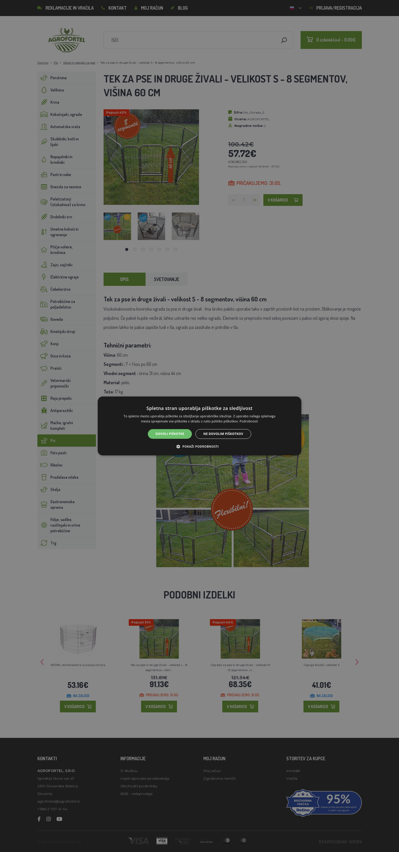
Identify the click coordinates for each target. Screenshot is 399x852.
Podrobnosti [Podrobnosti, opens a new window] (249, 421)
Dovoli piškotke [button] (169, 434)
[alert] (199, 426)
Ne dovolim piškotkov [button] (223, 434)
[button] (199, 446)
